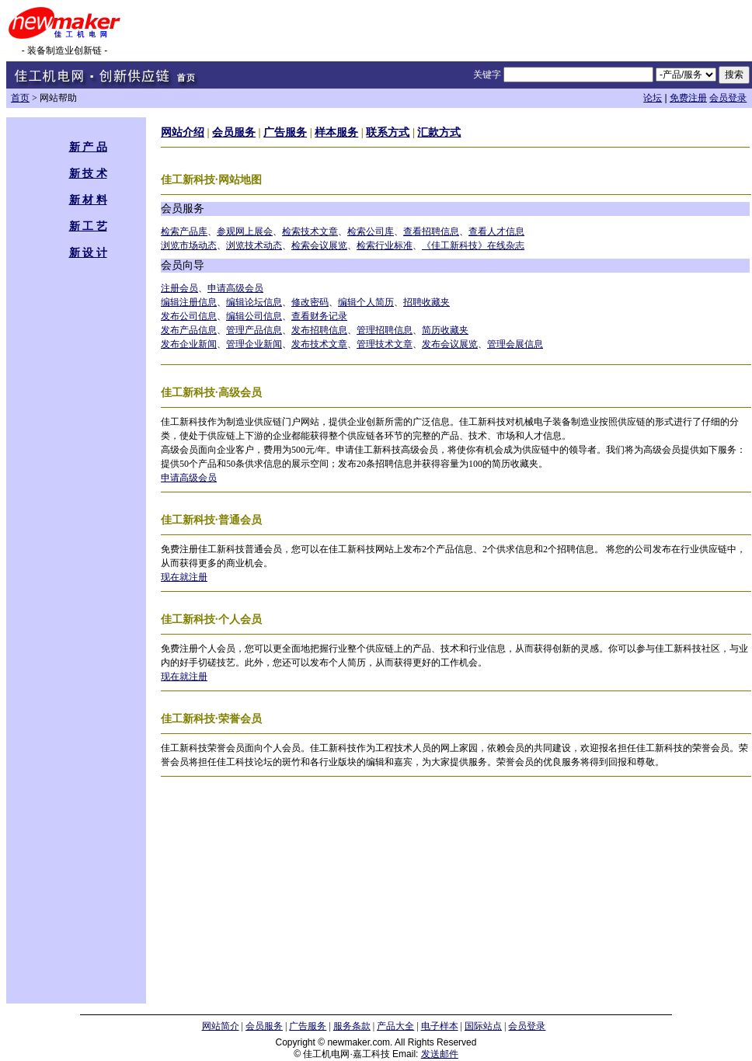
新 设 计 (88, 253)
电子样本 (439, 1026)
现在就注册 (184, 577)
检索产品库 (184, 231)
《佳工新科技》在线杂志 (473, 245)
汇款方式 (439, 132)
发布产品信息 (189, 330)
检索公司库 (370, 231)
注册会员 (179, 288)
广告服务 (285, 132)
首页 (20, 97)
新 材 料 (88, 200)
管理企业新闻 (254, 344)
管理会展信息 (515, 344)
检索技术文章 (310, 231)
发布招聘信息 (319, 330)
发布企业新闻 (189, 344)
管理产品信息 (254, 330)
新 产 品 (88, 147)
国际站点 (483, 1026)
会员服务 (234, 132)
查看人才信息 (496, 231)
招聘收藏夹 (426, 302)
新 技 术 (88, 173)
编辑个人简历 (366, 302)
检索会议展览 (319, 245)
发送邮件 (439, 1054)
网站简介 (220, 1026)
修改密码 (310, 302)
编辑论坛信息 (254, 302)
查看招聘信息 (431, 231)
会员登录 (728, 97)
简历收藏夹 (445, 330)
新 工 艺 (88, 226)
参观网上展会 (245, 231)
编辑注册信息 (189, 302)
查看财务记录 (319, 316)
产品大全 (395, 1026)
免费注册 (688, 97)
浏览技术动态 (254, 245)
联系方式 (387, 132)
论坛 (652, 97)
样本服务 (336, 132)
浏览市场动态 (189, 245)
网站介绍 (182, 132)
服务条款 (352, 1026)
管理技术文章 (385, 344)
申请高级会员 (235, 288)
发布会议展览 (450, 344)
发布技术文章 (319, 344)
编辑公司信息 (254, 316)
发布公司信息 (189, 316)
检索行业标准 (385, 245)
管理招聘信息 (385, 330)
